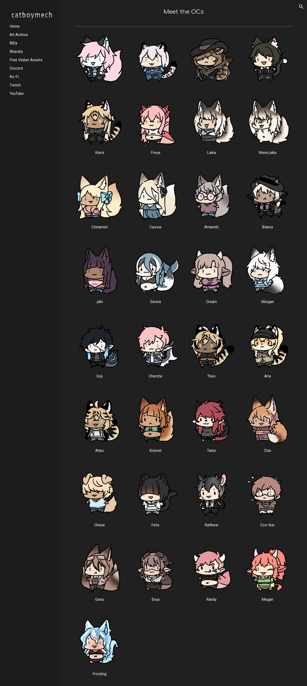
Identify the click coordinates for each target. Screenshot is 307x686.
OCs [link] (13, 43)
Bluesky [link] (16, 51)
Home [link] (15, 26)
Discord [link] (16, 68)
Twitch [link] (15, 85)
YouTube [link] (17, 93)
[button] (301, 6)
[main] (183, 12)
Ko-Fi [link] (14, 76)
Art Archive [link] (19, 34)
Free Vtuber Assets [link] (26, 60)
